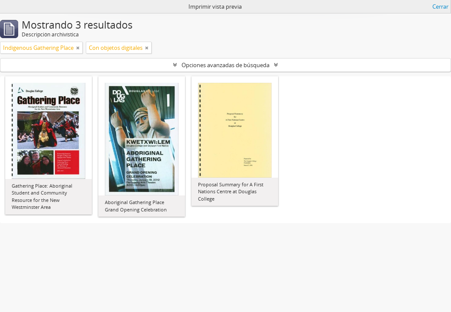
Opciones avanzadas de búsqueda (225, 65)
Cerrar (440, 6)
